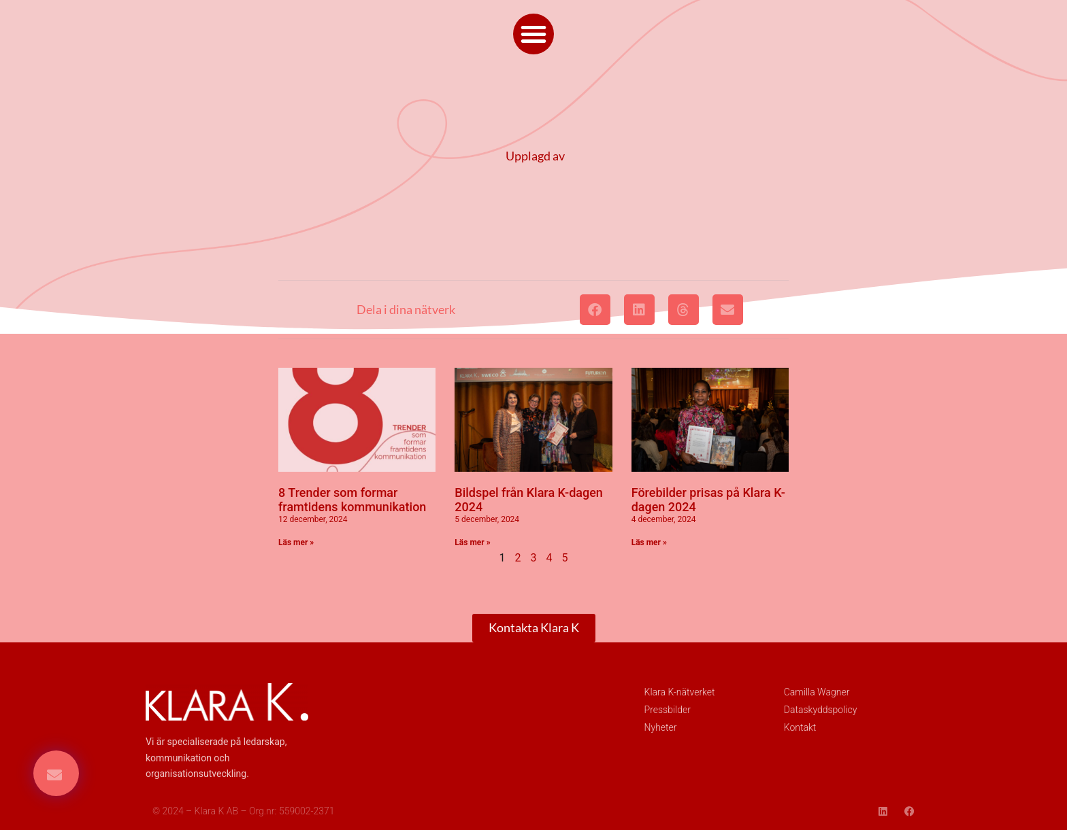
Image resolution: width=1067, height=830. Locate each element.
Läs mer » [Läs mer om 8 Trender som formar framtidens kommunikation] (296, 542)
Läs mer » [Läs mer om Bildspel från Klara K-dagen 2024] (472, 542)
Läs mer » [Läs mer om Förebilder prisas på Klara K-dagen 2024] (649, 542)
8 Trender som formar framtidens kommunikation (352, 500)
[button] (533, 34)
